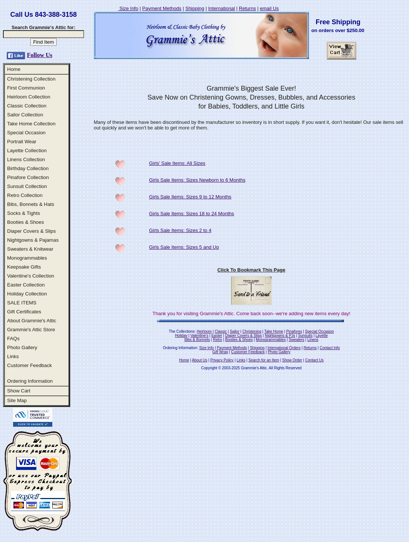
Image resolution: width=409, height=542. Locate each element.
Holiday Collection (27, 294)
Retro (217, 340)
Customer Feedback (29, 365)
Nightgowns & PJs (280, 335)
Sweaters (296, 340)
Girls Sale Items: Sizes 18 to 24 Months (191, 213)
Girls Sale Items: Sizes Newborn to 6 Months (197, 180)
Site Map (17, 400)
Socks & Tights (23, 213)
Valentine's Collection (30, 276)
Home (14, 69)
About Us (199, 360)
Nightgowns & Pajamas (33, 240)
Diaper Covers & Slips (31, 231)
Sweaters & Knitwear (30, 249)
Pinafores (294, 331)
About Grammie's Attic (31, 320)
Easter (216, 335)
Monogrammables (27, 258)
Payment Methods (162, 8)
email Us (269, 8)
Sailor (234, 331)
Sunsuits (305, 335)
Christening (251, 331)
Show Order (292, 360)
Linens (312, 340)
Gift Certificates (24, 311)
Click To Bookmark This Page (251, 270)
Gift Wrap (220, 352)
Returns (247, 8)
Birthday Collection (28, 168)
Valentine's (199, 335)
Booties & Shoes (25, 222)
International (221, 8)
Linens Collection (26, 159)
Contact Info (330, 348)
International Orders (283, 348)
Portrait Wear (21, 141)
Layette (322, 335)
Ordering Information (30, 381)
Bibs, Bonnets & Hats (30, 204)
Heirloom (204, 331)
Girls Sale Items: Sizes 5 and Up (184, 247)
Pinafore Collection (28, 177)
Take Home (273, 331)
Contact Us (314, 360)
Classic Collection (26, 106)
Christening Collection (31, 79)
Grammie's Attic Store (31, 329)
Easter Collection (26, 285)
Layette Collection (27, 150)
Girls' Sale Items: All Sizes (177, 163)
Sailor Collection (25, 115)
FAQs (13, 338)
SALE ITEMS (22, 303)
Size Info (128, 8)
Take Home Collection (31, 123)
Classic (221, 331)
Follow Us (39, 55)
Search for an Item (263, 360)
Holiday (181, 335)
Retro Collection (25, 195)
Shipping (194, 8)
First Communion (26, 88)
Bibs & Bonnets (197, 340)
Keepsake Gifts (24, 267)
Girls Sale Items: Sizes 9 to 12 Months (190, 197)
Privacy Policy (221, 360)
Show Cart (18, 391)
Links (13, 356)
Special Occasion (26, 132)
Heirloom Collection (28, 97)
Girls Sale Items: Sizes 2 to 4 (180, 230)
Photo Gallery (22, 347)
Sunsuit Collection (27, 186)
